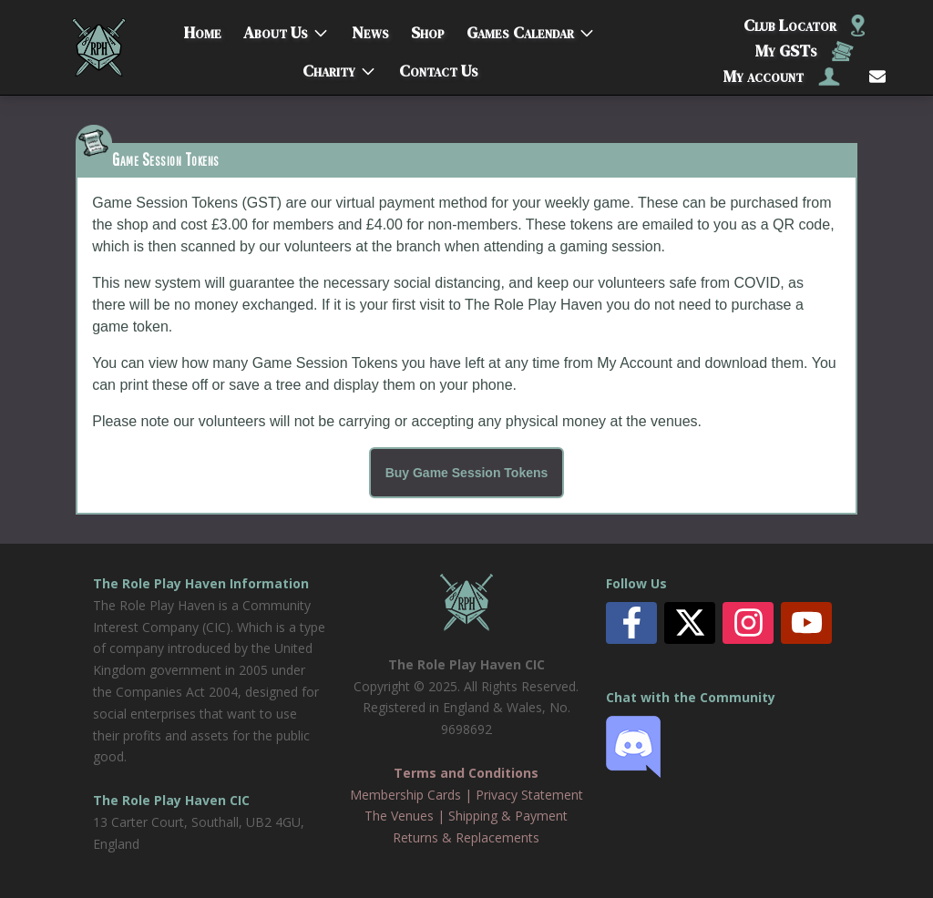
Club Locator (804, 25)
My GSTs (804, 50)
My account (781, 76)
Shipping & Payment (508, 815)
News (370, 28)
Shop (428, 28)
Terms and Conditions (466, 772)
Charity (328, 67)
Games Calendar (520, 28)
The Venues (399, 815)
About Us (275, 28)
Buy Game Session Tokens (467, 472)
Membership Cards (405, 794)
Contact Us (438, 67)
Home (202, 28)
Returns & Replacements (466, 837)
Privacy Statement (529, 794)
